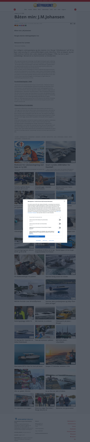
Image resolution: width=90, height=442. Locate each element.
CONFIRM (37, 236)
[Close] (65, 201)
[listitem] (45, 217)
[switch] (59, 220)
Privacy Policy (51, 240)
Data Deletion (38, 240)
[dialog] (45, 221)
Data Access (45, 240)
